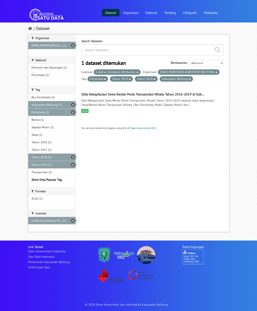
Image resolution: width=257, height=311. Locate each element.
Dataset (110, 12)
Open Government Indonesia (47, 251)
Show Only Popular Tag (46, 180)
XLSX (85, 110)
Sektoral (151, 12)
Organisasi (130, 12)
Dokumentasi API (145, 128)
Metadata (211, 12)
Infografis (190, 12)
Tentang (170, 12)
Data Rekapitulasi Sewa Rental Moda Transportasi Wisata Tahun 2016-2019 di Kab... (142, 94)
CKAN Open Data (39, 267)
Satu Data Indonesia (41, 257)
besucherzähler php (195, 272)
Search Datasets (91, 41)
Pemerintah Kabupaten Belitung (49, 262)
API (129, 128)
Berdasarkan (179, 63)
